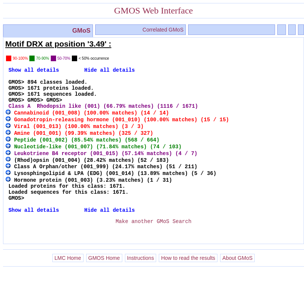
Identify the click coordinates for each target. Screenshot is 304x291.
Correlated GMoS (163, 30)
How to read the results (188, 279)
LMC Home (68, 279)
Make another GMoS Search (154, 240)
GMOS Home (104, 279)
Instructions (140, 279)
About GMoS (237, 279)
